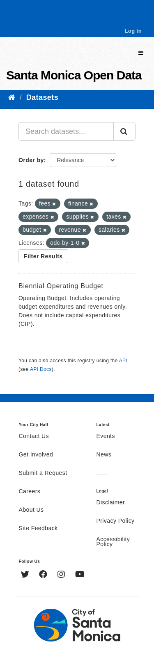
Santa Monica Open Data (74, 75)
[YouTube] (80, 575)
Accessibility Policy (113, 542)
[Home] (11, 97)
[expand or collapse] (141, 53)
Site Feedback (38, 528)
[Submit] (124, 131)
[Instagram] (62, 575)
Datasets (42, 97)
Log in (133, 31)
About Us (31, 510)
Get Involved (36, 455)
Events (106, 436)
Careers (30, 492)
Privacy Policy (116, 521)
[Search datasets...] (66, 131)
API (123, 361)
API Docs (41, 369)
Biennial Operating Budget (60, 285)
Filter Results (43, 256)
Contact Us (34, 436)
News (104, 455)
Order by (31, 160)
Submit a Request (43, 473)
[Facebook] (44, 575)
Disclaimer (111, 503)
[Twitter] (26, 575)
